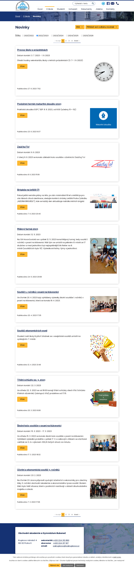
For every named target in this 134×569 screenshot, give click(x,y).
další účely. (117, 557)
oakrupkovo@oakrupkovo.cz (66, 546)
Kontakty (110, 9)
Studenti (61, 9)
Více (22, 66)
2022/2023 (43, 35)
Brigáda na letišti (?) (28, 189)
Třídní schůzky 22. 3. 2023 (31, 379)
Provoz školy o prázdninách (32, 49)
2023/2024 (58, 35)
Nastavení (80, 565)
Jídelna (99, 9)
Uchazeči (73, 9)
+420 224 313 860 (61, 540)
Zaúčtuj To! (23, 146)
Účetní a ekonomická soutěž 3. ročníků (38, 469)
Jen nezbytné (68, 565)
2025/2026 (88, 35)
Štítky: (18, 35)
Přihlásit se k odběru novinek (101, 27)
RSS (79, 27)
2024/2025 (73, 35)
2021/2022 (29, 35)
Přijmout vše (54, 565)
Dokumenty (86, 9)
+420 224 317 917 (61, 543)
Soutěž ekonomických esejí (32, 330)
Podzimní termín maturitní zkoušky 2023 (39, 104)
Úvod (40, 9)
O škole (49, 9)
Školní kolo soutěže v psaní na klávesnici (39, 425)
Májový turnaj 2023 (27, 229)
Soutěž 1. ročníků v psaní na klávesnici (38, 292)
